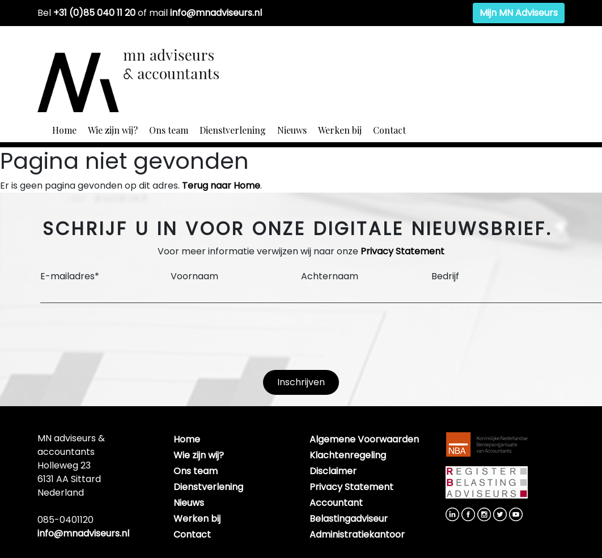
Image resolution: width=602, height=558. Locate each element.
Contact (389, 130)
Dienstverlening (233, 130)
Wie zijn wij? (113, 130)
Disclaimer (333, 471)
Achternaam (329, 276)
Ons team (168, 130)
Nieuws (292, 130)
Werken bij (340, 130)
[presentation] (126, 336)
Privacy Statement (402, 251)
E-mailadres (69, 276)
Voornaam (194, 276)
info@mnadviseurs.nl (216, 12)
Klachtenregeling (348, 455)
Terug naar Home (221, 185)
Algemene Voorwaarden (364, 439)
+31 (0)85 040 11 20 (94, 12)
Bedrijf (445, 276)
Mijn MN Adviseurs (519, 12)
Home (64, 130)
